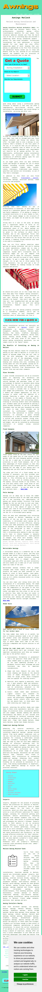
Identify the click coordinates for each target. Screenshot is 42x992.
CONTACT (30, 14)
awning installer (31, 861)
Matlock (24, 327)
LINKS (21, 14)
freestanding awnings (29, 178)
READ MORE (6, 600)
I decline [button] (25, 979)
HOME (17, 14)
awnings (22, 163)
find (9, 906)
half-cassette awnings (27, 881)
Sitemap (4, 972)
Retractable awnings (10, 567)
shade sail (30, 707)
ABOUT (25, 14)
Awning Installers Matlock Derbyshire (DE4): (19, 27)
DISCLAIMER (36, 14)
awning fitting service (22, 885)
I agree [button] (25, 975)
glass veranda (9, 376)
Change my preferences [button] (25, 984)
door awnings (15, 900)
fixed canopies (23, 462)
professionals (8, 938)
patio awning (20, 532)
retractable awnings (21, 889)
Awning (5, 325)
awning (24, 206)
